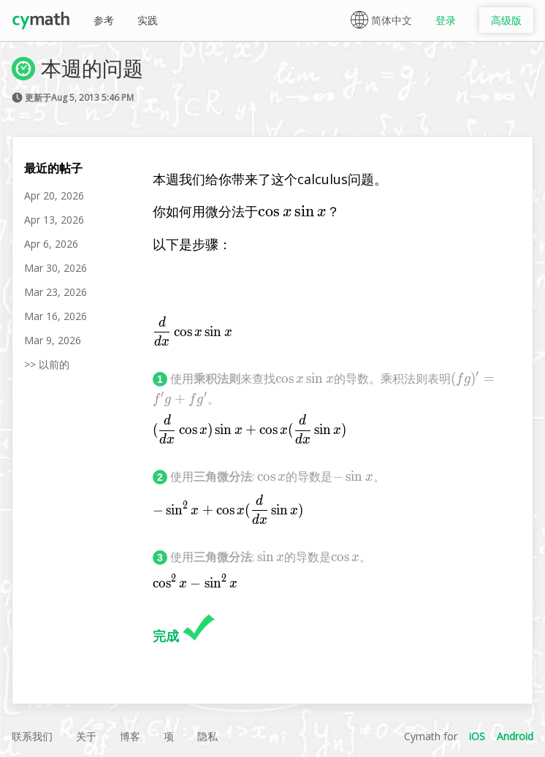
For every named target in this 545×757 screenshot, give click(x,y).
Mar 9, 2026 (52, 340)
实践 (147, 20)
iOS (477, 736)
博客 (130, 736)
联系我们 (32, 736)
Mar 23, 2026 (55, 292)
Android (515, 736)
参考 (104, 20)
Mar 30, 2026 (55, 268)
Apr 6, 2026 (51, 244)
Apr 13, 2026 (54, 220)
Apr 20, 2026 (54, 195)
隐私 (207, 736)
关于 (86, 736)
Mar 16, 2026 (55, 316)
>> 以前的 (46, 364)
